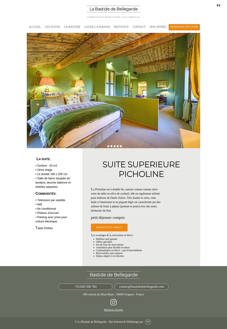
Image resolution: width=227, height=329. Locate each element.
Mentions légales (113, 310)
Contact (139, 27)
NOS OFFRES (158, 27)
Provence (121, 27)
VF (148, 321)
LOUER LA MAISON (97, 27)
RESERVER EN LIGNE (184, 27)
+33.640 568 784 (85, 287)
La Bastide (72, 27)
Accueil (35, 27)
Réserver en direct (109, 227)
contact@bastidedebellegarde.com (141, 287)
